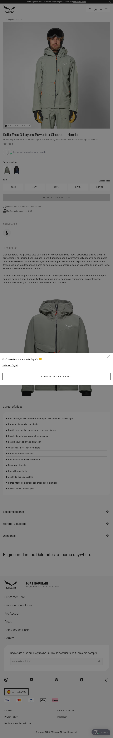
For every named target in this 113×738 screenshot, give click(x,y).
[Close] (109, 356)
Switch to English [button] (10, 365)
